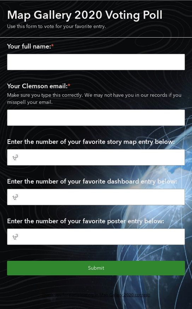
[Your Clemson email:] (96, 117)
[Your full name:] (96, 62)
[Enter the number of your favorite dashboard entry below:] (96, 197)
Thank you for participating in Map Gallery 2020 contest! (96, 294)
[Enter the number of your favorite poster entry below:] (96, 237)
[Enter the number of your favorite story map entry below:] (96, 157)
